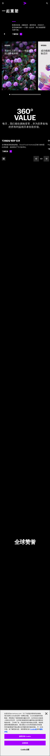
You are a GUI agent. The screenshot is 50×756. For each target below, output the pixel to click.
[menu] (3, 3)
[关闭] (46, 713)
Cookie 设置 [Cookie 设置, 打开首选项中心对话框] (25, 749)
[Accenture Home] (25, 3)
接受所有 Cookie (25, 736)
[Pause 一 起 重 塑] (4, 34)
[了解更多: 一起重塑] (17, 34)
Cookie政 (33, 729)
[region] (25, 733)
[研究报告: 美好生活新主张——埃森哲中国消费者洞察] (19, 65)
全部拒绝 (25, 743)
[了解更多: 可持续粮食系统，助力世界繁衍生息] (7, 151)
